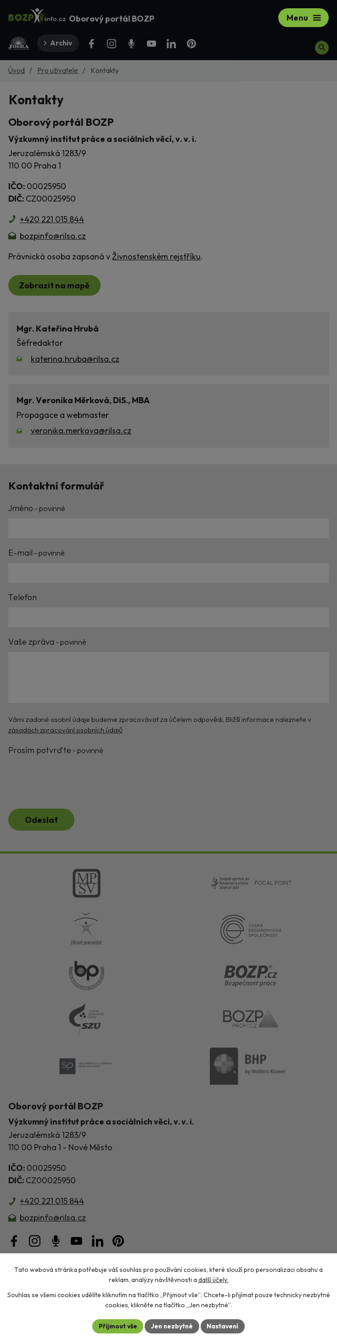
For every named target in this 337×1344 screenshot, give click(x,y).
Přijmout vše (116, 1326)
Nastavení (224, 1326)
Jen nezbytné (171, 1326)
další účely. (213, 1280)
